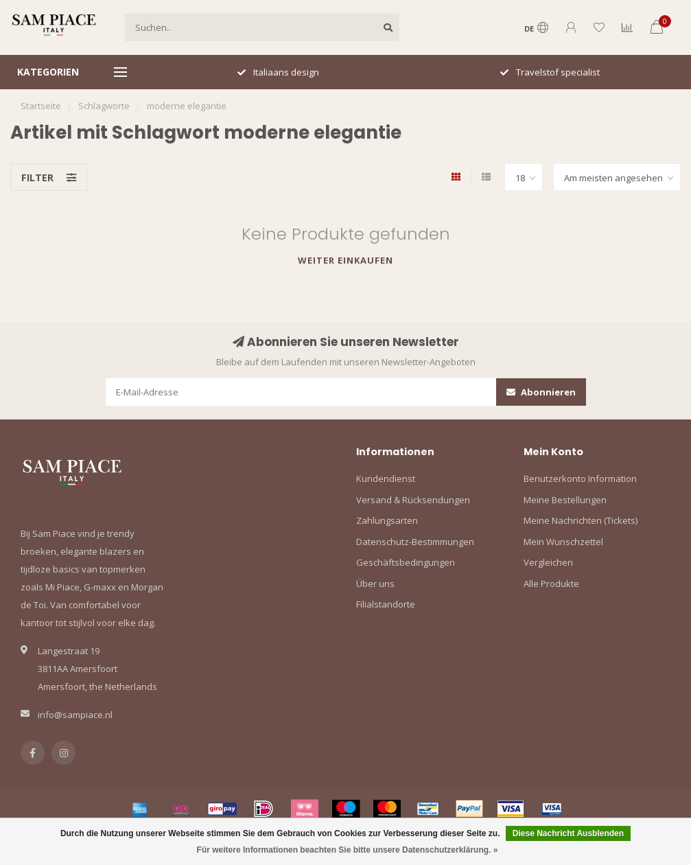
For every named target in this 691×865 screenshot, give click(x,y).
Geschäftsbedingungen (405, 562)
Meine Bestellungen (565, 500)
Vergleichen (548, 562)
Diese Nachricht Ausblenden (568, 833)
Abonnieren (541, 392)
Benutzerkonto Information (580, 478)
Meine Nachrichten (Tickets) (580, 520)
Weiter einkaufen (345, 260)
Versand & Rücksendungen (413, 500)
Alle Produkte (551, 583)
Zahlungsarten (387, 520)
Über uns (375, 583)
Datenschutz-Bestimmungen (415, 541)
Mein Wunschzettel (563, 541)
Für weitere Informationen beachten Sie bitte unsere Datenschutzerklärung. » (347, 850)
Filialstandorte (385, 604)
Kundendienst (385, 478)
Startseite (41, 106)
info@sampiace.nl (75, 714)
